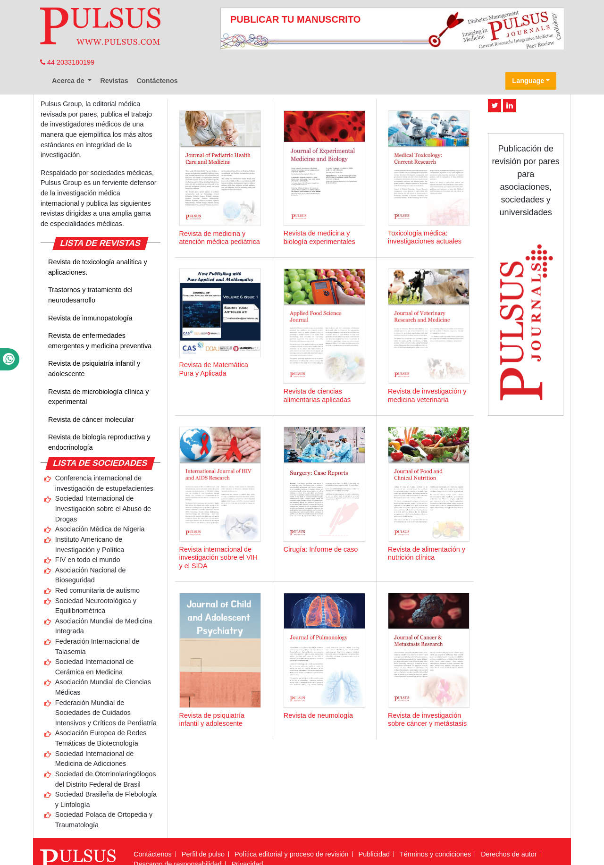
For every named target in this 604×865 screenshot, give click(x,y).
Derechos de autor (509, 854)
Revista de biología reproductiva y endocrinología (99, 442)
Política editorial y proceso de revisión (292, 854)
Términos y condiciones (435, 854)
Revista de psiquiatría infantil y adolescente (94, 369)
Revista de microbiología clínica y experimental (98, 397)
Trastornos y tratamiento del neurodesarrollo (90, 295)
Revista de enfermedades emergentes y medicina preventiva (99, 341)
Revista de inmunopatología (90, 318)
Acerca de (69, 80)
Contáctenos (157, 80)
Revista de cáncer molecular (91, 419)
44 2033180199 (67, 62)
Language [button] (528, 80)
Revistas (114, 80)
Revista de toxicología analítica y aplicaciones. (97, 267)
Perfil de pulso (203, 854)
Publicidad (374, 854)
